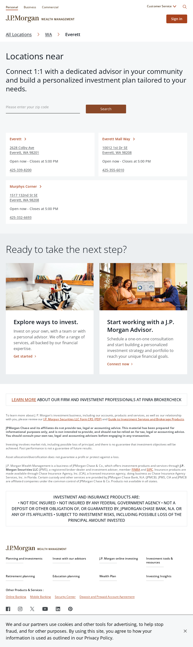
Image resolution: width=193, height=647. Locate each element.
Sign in (176, 18)
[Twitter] (32, 609)
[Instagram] (20, 609)
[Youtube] (45, 609)
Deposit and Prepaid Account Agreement (107, 597)
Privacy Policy (98, 638)
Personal (12, 7)
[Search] (184, 6)
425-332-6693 (21, 217)
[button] (185, 631)
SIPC (150, 470)
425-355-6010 (113, 170)
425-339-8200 (21, 170)
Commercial (50, 7)
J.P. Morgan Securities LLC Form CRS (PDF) (72, 419)
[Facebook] (8, 609)
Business (30, 7)
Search (106, 109)
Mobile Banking (40, 597)
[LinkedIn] (58, 609)
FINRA (136, 470)
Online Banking (16, 597)
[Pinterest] (70, 609)
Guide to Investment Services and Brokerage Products (146, 419)
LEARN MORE (24, 399)
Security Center (65, 597)
